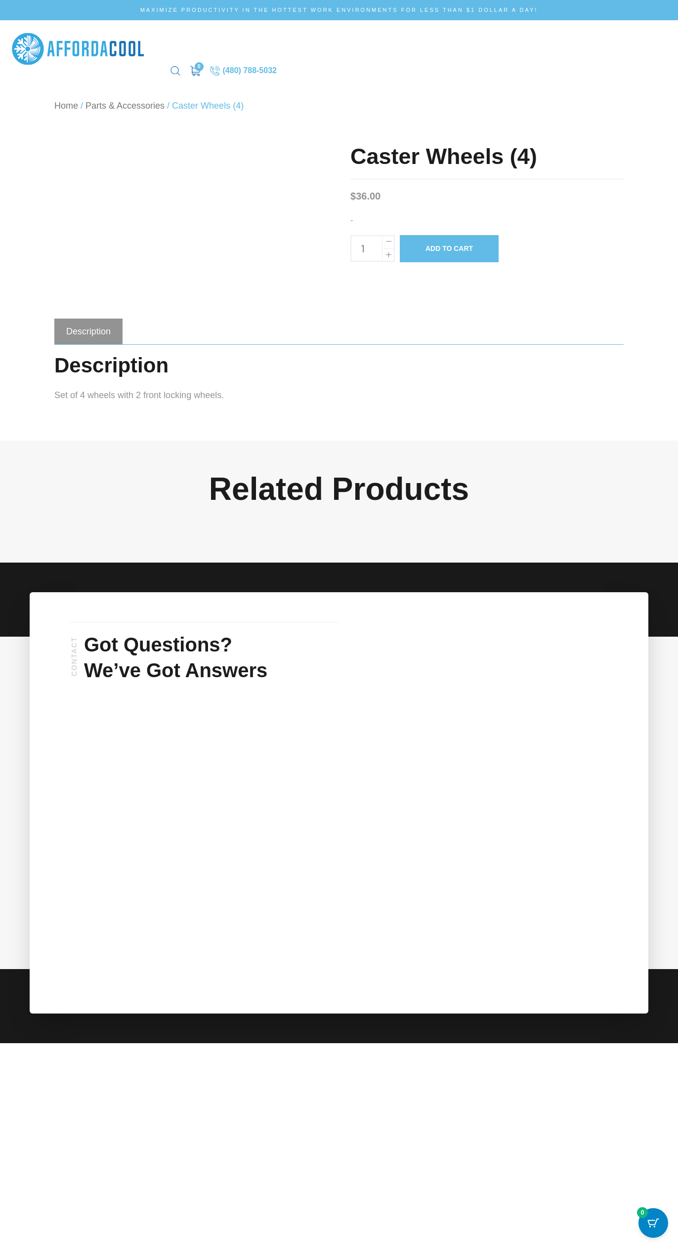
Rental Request (421, 43)
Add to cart (449, 238)
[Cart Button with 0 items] (653, 1235)
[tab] (88, 321)
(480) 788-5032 (632, 44)
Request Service (353, 43)
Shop (178, 43)
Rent (209, 43)
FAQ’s (301, 43)
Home (66, 95)
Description (88, 321)
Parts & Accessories (125, 95)
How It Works (254, 43)
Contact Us (481, 43)
